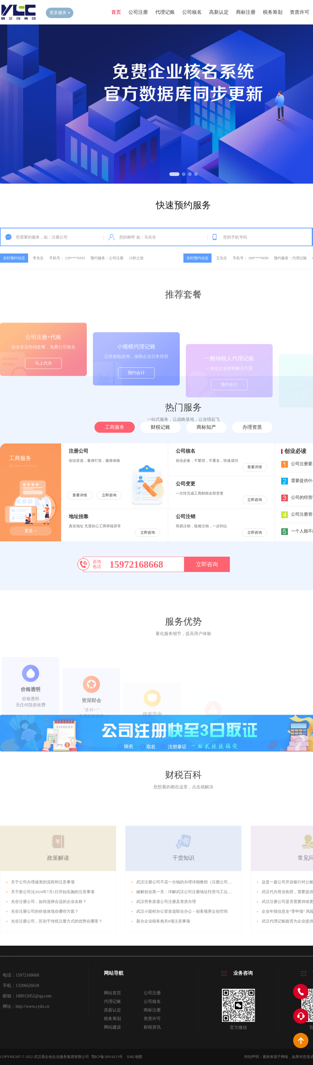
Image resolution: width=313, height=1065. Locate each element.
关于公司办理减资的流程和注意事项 (43, 932)
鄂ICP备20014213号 (107, 1057)
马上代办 (43, 388)
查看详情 (79, 495)
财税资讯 (152, 1027)
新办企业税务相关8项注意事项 (163, 971)
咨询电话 (97, 564)
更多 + (30, 531)
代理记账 (165, 12)
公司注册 (138, 12)
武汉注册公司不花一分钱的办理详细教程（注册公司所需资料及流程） (198, 932)
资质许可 (299, 12)
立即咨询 (109, 495)
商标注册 (246, 12)
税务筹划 (272, 12)
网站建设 (112, 1027)
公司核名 (192, 12)
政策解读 (58, 908)
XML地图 (134, 1057)
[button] (174, 174)
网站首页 (112, 993)
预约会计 (136, 396)
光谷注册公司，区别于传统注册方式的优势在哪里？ (56, 971)
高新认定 (219, 12)
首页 (116, 12)
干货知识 (183, 908)
